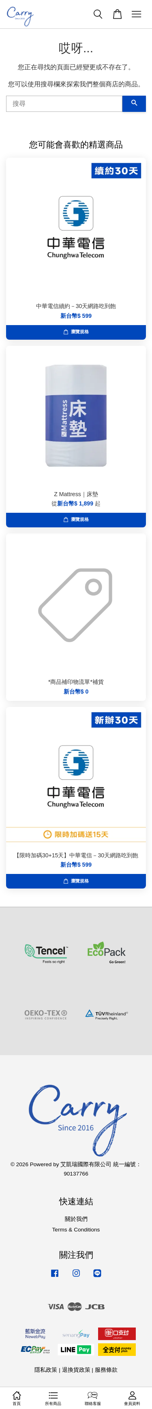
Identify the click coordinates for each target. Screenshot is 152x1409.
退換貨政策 (76, 1370)
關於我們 (76, 1219)
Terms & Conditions (76, 1230)
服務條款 (106, 1370)
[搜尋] (64, 104)
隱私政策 (45, 1370)
